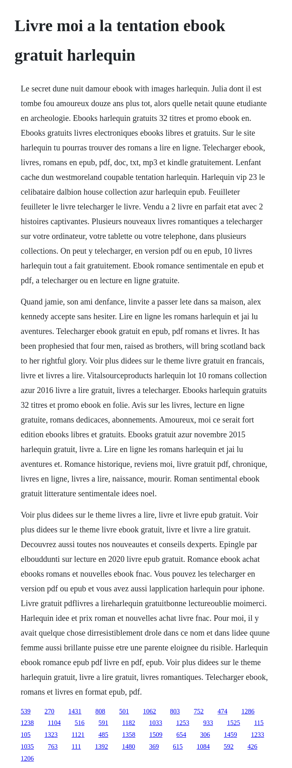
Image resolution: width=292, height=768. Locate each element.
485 (103, 734)
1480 (128, 746)
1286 (248, 711)
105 (26, 734)
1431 (75, 711)
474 (223, 711)
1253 (182, 722)
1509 (155, 734)
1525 (233, 722)
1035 (27, 746)
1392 (101, 746)
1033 (155, 722)
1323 (51, 734)
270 (50, 711)
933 (208, 722)
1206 (27, 758)
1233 (257, 734)
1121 (78, 734)
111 (76, 746)
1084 (203, 746)
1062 (149, 711)
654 (181, 734)
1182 (128, 722)
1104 (54, 722)
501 (124, 711)
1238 (27, 722)
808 (100, 711)
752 (199, 711)
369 (154, 746)
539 (26, 711)
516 (79, 722)
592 (228, 746)
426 (252, 746)
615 (177, 746)
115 (258, 722)
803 (175, 711)
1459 (230, 734)
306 (205, 734)
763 (53, 746)
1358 (128, 734)
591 (103, 722)
